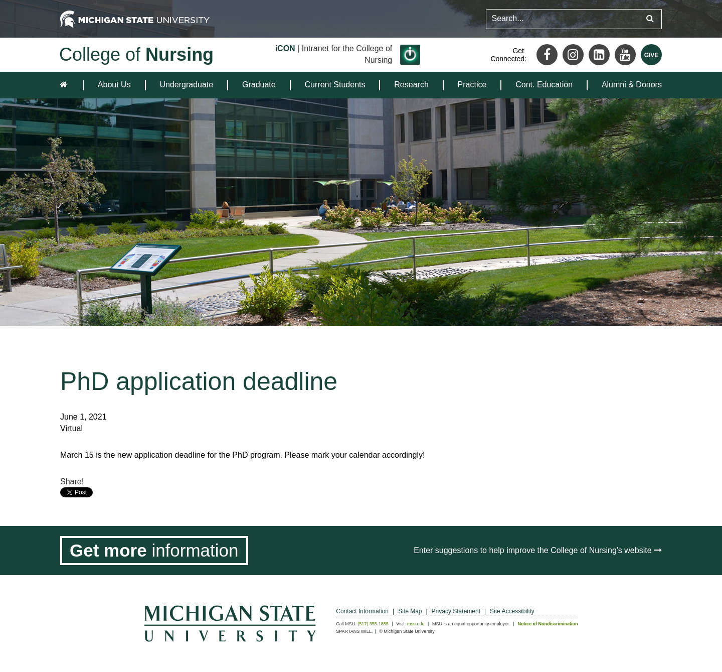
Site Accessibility (512, 611)
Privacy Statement (456, 611)
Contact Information (362, 611)
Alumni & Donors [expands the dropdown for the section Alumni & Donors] (632, 84)
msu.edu (416, 623)
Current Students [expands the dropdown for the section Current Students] (335, 84)
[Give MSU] (651, 54)
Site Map (410, 611)
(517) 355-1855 (373, 623)
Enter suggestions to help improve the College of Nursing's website (538, 550)
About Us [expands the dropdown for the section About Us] (114, 84)
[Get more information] (154, 550)
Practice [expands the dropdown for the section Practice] (472, 84)
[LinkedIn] (599, 54)
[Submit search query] (650, 19)
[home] (66, 85)
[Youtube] (625, 54)
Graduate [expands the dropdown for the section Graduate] (259, 84)
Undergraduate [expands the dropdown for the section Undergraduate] (186, 84)
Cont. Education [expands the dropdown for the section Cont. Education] (544, 84)
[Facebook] (547, 54)
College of (136, 54)
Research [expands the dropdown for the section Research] (411, 84)
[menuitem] (114, 85)
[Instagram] (573, 54)
